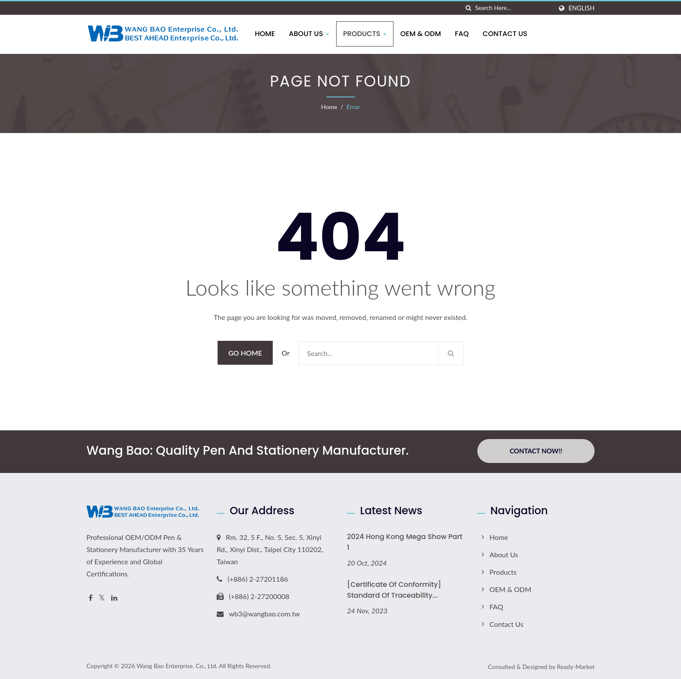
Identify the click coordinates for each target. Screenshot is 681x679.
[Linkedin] (114, 597)
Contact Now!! (535, 451)
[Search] (513, 8)
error (353, 106)
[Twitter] (102, 597)
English (582, 8)
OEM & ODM (423, 34)
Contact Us (507, 34)
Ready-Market (576, 665)
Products (367, 34)
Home (267, 34)
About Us (311, 34)
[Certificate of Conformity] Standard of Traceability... (394, 588)
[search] (468, 8)
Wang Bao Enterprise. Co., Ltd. (176, 664)
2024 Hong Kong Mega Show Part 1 (405, 540)
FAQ (464, 34)
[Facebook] (91, 597)
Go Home (245, 353)
